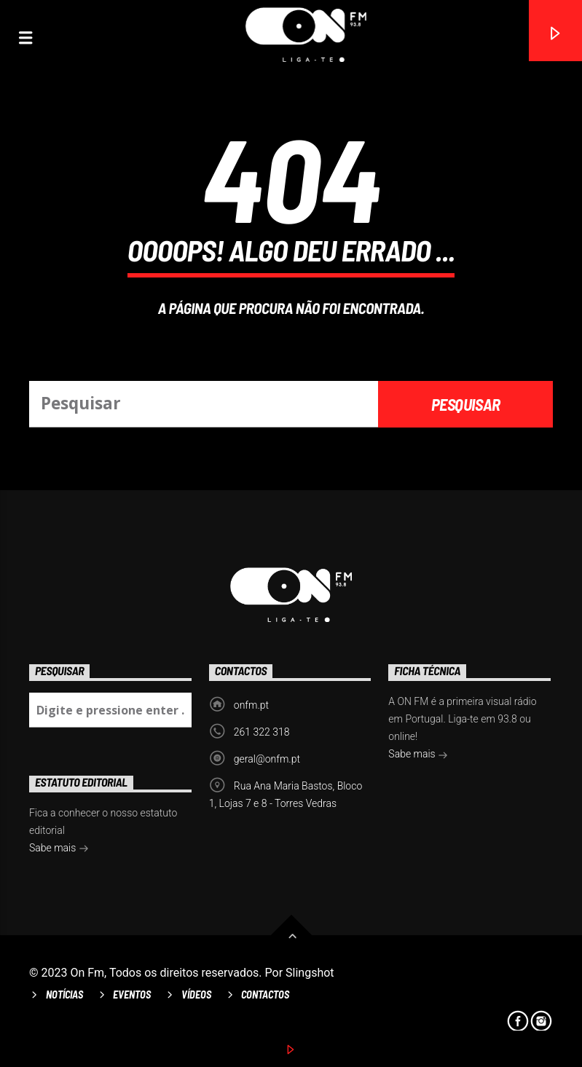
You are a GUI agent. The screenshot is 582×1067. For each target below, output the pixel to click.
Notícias (64, 994)
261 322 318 (262, 732)
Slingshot (310, 973)
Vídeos (196, 994)
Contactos (265, 994)
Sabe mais (418, 755)
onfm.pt (251, 705)
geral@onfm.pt (267, 759)
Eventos (132, 994)
